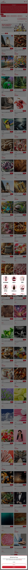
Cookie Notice (20, 569)
